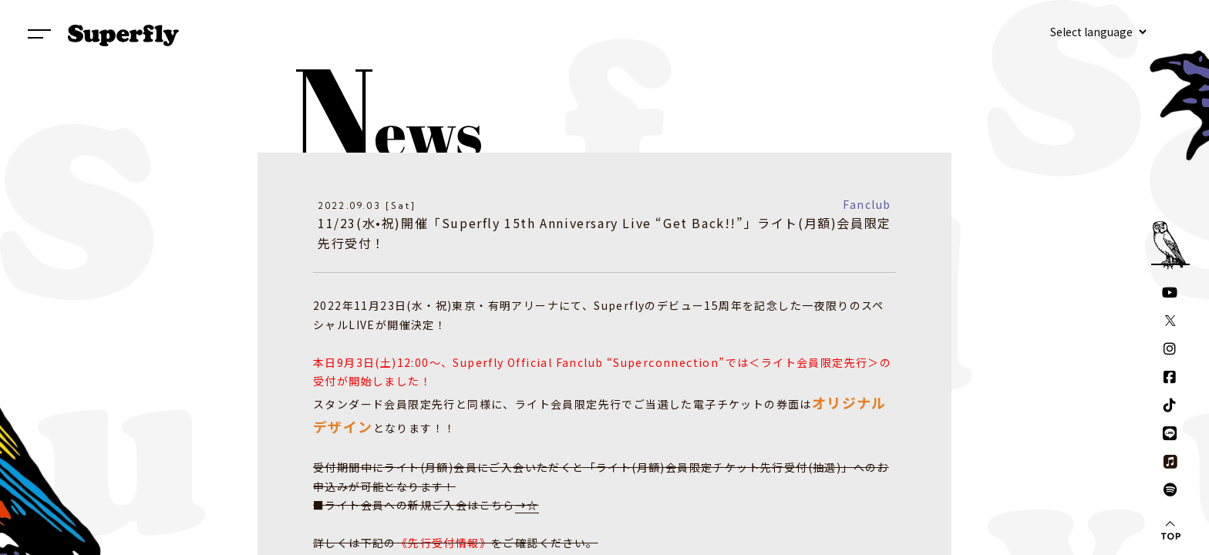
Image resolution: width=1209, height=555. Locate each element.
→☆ (527, 505)
